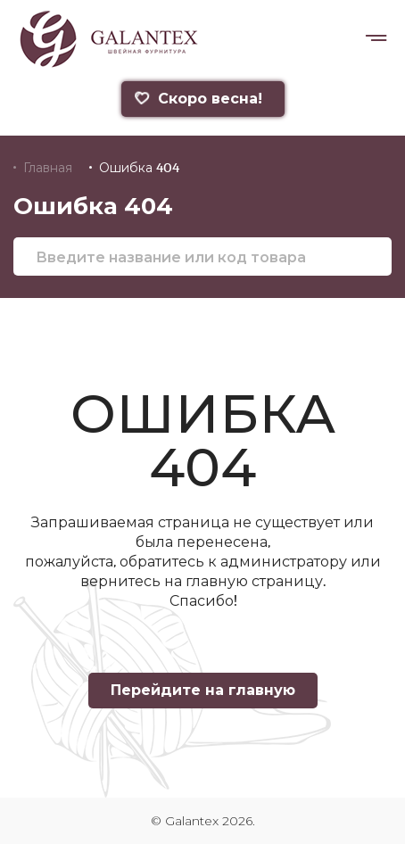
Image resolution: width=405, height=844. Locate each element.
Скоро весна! (197, 98)
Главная (47, 167)
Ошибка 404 (139, 167)
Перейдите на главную (203, 690)
